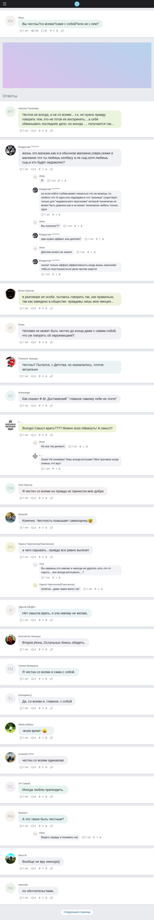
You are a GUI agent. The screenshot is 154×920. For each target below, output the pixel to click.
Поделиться (62, 30)
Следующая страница (77, 912)
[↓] (56, 30)
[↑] (51, 30)
